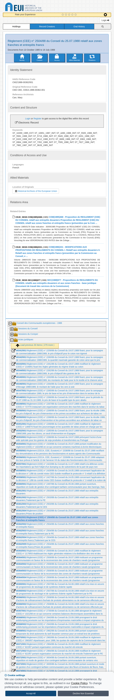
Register (37, 118)
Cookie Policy (79, 683)
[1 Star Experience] (63, 15)
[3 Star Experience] (69, 15)
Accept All (30, 693)
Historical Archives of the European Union (35, 191)
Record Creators (47, 26)
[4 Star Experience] (72, 15)
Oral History (79, 26)
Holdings (16, 26)
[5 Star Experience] (76, 15)
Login (105, 20)
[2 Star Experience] (66, 15)
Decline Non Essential (83, 693)
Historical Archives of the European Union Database (32, 7)
